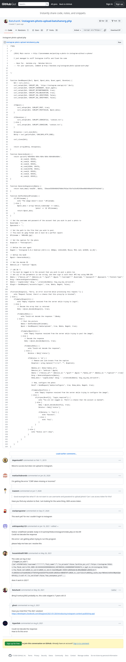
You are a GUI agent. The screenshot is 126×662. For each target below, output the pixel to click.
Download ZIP (115, 30)
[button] (105, 30)
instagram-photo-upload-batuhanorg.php (47, 21)
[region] (63, 246)
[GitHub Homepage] (10, 655)
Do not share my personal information (104, 656)
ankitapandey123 (19, 526)
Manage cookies (83, 656)
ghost (14, 605)
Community (59, 656)
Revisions (22, 30)
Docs (66, 656)
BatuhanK (14, 21)
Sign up (119, 4)
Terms (30, 656)
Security (44, 656)
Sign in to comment (81, 643)
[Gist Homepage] (9, 4)
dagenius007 (17, 460)
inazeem (15, 491)
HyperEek (16, 623)
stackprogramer (19, 511)
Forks (52, 30)
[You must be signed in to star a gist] (103, 21)
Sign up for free (13, 643)
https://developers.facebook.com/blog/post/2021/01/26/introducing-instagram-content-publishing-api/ (53, 613)
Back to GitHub (65, 4)
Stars (38, 30)
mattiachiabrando (19, 475)
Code (8, 30)
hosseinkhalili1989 (20, 553)
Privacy (36, 656)
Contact (73, 656)
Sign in (109, 4)
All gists (54, 4)
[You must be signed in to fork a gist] (116, 21)
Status (51, 656)
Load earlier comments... (66, 454)
